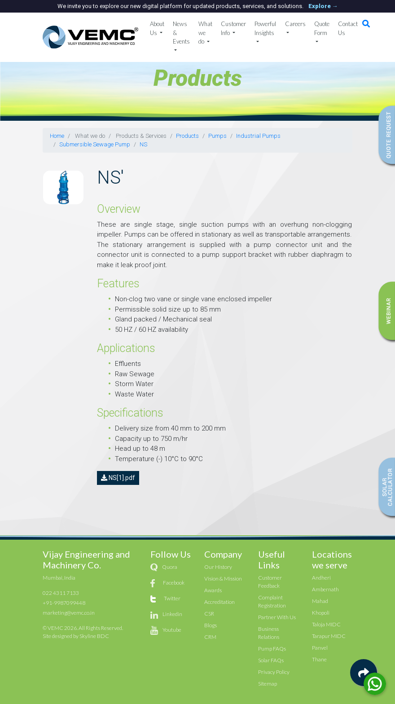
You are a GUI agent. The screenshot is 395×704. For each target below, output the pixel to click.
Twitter (172, 598)
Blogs (210, 625)
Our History (218, 566)
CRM (210, 637)
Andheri (321, 577)
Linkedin (172, 614)
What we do (205, 32)
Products (187, 135)
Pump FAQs (272, 648)
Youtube (171, 629)
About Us (157, 28)
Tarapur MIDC (329, 636)
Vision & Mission (223, 578)
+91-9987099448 (64, 602)
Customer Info (233, 28)
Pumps (217, 135)
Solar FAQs (271, 660)
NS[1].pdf (118, 477)
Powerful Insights (265, 28)
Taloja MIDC (326, 624)
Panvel (320, 647)
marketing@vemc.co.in (69, 612)
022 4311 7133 (61, 593)
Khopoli (320, 612)
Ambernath (325, 589)
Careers (295, 23)
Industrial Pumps (258, 135)
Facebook (173, 582)
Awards (213, 590)
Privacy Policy (274, 672)
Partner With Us (277, 617)
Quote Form (321, 28)
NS (143, 144)
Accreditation (219, 601)
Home (57, 135)
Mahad (320, 601)
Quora (169, 566)
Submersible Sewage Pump (94, 144)
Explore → (323, 6)
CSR (209, 613)
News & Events (181, 32)
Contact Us (348, 28)
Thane (319, 659)
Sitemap (267, 683)
